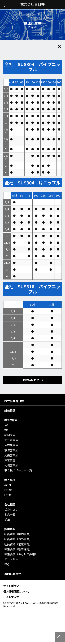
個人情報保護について (16, 591)
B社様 (8, 490)
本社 (7, 430)
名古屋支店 (11, 445)
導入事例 (9, 480)
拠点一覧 (9, 514)
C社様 (8, 495)
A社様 (7, 485)
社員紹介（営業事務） (18, 544)
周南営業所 (11, 455)
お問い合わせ (12, 574)
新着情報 (9, 410)
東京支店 (9, 460)
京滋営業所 (11, 450)
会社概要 (9, 504)
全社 (7, 425)
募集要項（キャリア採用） (21, 554)
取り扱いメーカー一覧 (18, 470)
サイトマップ (11, 597)
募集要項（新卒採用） (18, 549)
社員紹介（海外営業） (18, 539)
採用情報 (9, 529)
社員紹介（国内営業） (18, 534)
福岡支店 (9, 435)
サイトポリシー (12, 585)
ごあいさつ (11, 509)
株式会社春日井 (14, 401)
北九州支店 (11, 440)
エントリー (11, 559)
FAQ (6, 564)
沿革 (7, 519)
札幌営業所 (11, 465)
